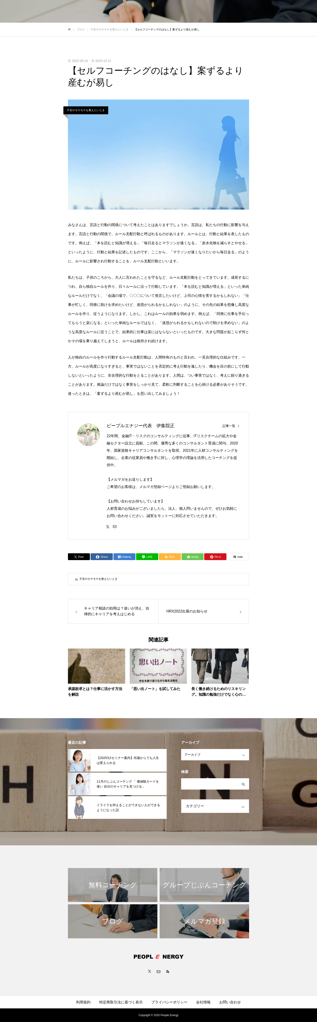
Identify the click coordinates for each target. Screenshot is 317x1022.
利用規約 (83, 1002)
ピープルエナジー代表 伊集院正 (141, 425)
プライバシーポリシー (169, 1002)
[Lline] (147, 556)
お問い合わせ (230, 1002)
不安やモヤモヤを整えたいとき (86, 110)
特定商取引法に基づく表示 (121, 1002)
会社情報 (203, 1002)
